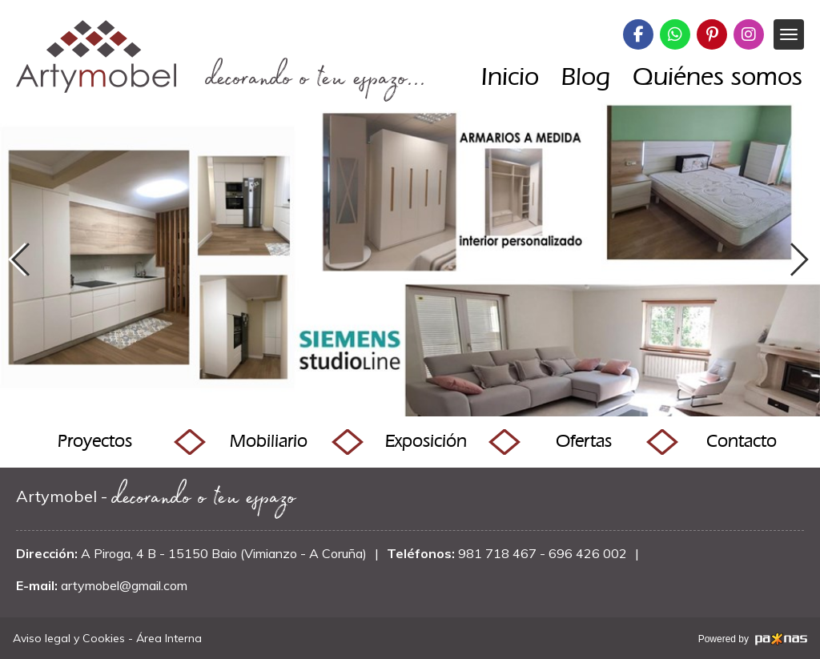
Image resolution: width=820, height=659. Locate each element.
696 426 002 (588, 553)
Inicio (510, 76)
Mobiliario (269, 440)
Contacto (741, 440)
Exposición (426, 440)
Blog (585, 76)
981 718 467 (497, 553)
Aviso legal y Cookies (69, 638)
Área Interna (169, 638)
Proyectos (95, 440)
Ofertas (584, 440)
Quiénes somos (717, 76)
